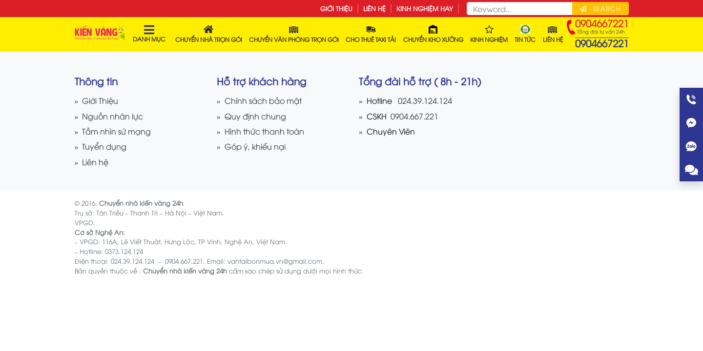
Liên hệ (374, 8)
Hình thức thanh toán (264, 131)
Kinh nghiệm (489, 34)
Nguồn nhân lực (112, 116)
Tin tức (525, 34)
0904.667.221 (413, 116)
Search (600, 8)
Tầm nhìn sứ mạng (116, 131)
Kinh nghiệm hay (424, 8)
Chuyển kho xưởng (433, 34)
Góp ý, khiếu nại (255, 146)
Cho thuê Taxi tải (371, 34)
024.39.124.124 (425, 100)
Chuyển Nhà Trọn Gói (208, 34)
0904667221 (602, 43)
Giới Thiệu (336, 8)
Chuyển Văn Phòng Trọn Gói (294, 34)
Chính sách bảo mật (263, 100)
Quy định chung (255, 116)
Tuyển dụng (104, 146)
